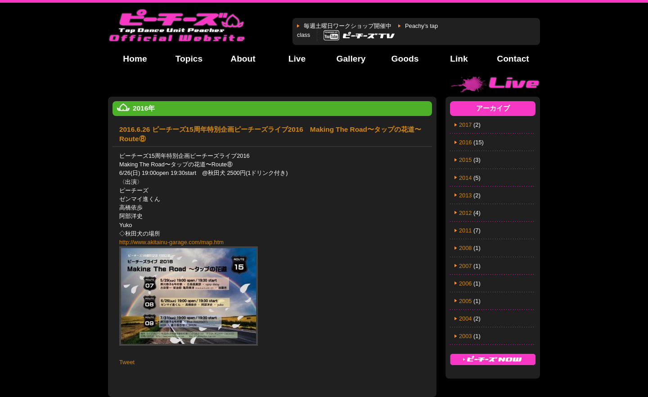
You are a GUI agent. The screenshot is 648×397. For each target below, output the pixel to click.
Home (135, 58)
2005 (465, 301)
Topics (189, 58)
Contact (513, 58)
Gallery (350, 58)
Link (459, 58)
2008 (465, 248)
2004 (465, 318)
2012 (465, 213)
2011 (465, 230)
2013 (465, 195)
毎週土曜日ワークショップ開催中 (348, 25)
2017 (465, 124)
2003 (465, 336)
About (242, 58)
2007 (465, 266)
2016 (465, 142)
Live (297, 58)
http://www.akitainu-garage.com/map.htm (171, 242)
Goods (405, 58)
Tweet (127, 362)
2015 (465, 159)
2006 (465, 283)
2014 (465, 177)
